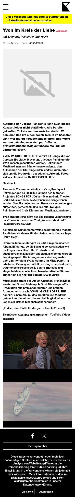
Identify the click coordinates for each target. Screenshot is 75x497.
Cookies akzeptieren (31, 314)
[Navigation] (5, 7)
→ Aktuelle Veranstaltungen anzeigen (28, 20)
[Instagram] (43, 435)
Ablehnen (27, 491)
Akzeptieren (46, 491)
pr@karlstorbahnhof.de (18, 146)
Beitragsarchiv (37, 446)
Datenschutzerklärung (37, 484)
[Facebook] (32, 435)
